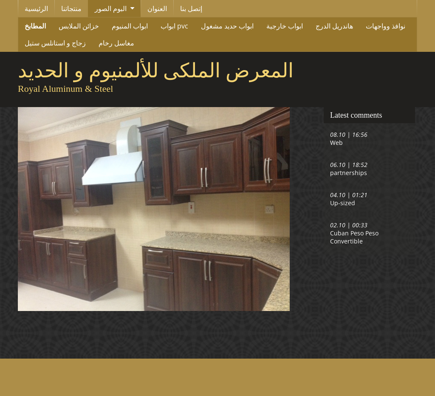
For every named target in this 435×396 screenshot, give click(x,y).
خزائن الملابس (79, 26)
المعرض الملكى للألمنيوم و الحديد (156, 70)
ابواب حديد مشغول (227, 26)
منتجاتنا (71, 8)
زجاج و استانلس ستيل (55, 43)
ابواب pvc (174, 26)
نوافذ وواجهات (385, 26)
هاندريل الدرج (334, 26)
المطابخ (35, 26)
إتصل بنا (191, 8)
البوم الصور (111, 8)
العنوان (157, 8)
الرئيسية (36, 8)
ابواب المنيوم (130, 26)
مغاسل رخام (116, 43)
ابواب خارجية (284, 26)
